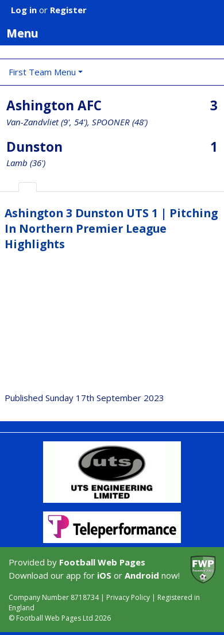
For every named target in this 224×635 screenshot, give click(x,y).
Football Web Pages (102, 562)
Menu (115, 32)
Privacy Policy (128, 597)
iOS (104, 575)
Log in (24, 10)
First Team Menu (42, 72)
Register (68, 10)
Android (142, 575)
